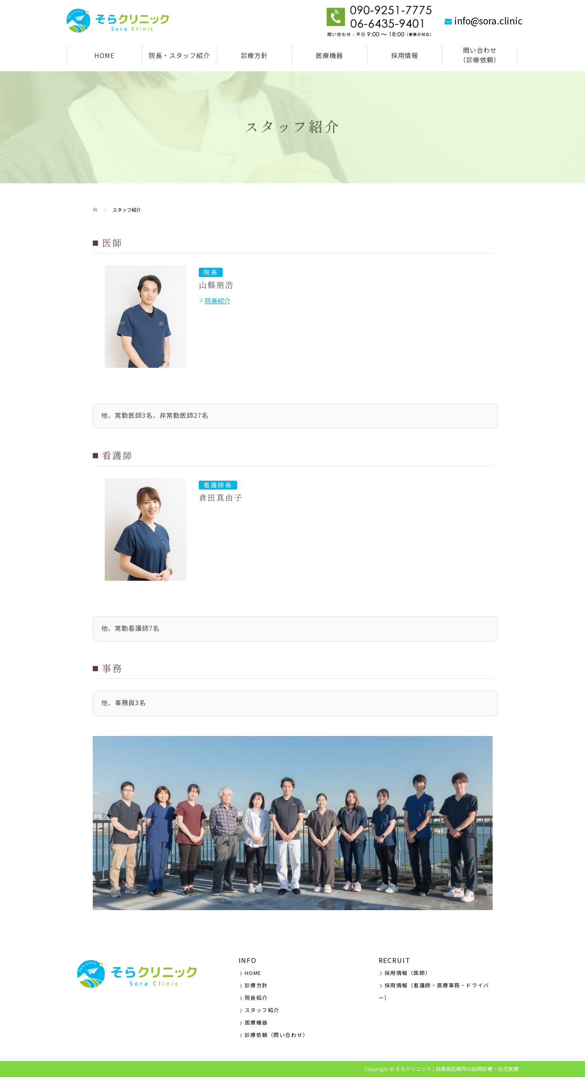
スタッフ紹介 (262, 1010)
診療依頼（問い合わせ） (277, 1035)
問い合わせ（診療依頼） (479, 54)
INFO (248, 960)
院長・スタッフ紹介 (179, 55)
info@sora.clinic (488, 20)
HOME (104, 55)
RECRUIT (395, 960)
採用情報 (404, 55)
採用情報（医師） (408, 973)
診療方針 (254, 55)
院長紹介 (217, 300)
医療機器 (329, 55)
